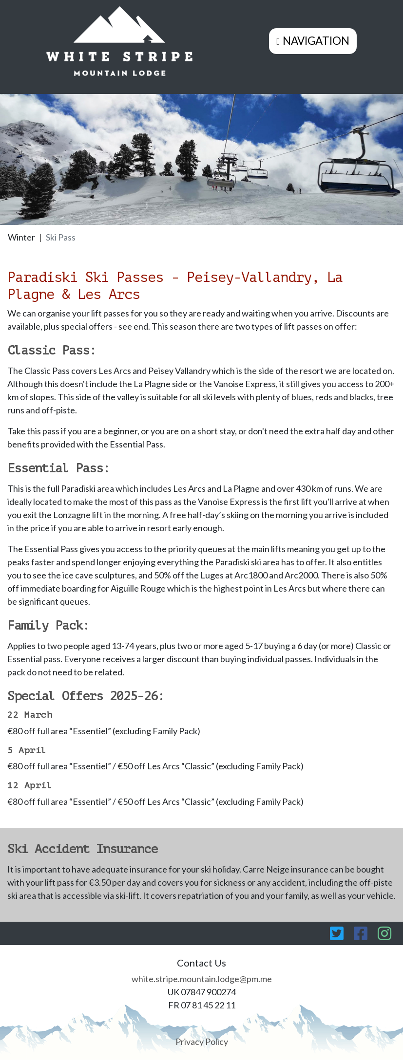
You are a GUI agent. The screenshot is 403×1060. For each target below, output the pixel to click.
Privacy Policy (201, 1041)
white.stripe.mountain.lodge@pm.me (202, 978)
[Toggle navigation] (313, 41)
